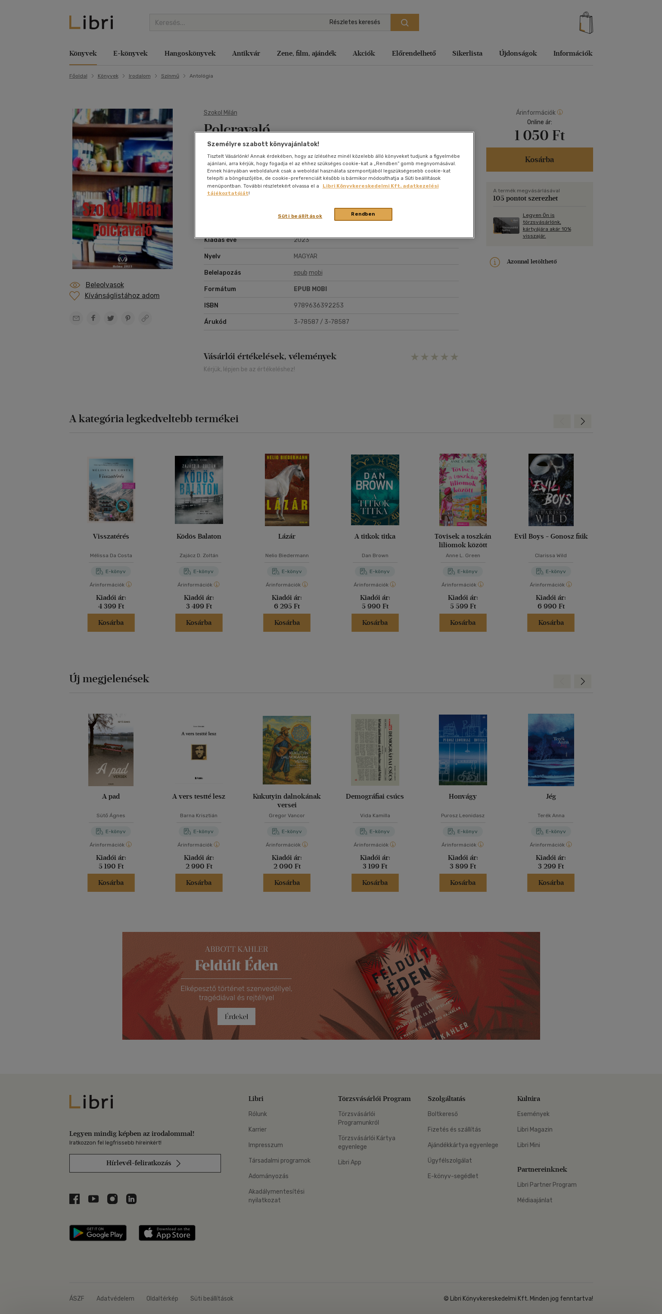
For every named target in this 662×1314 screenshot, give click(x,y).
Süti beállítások (300, 216)
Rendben (363, 214)
